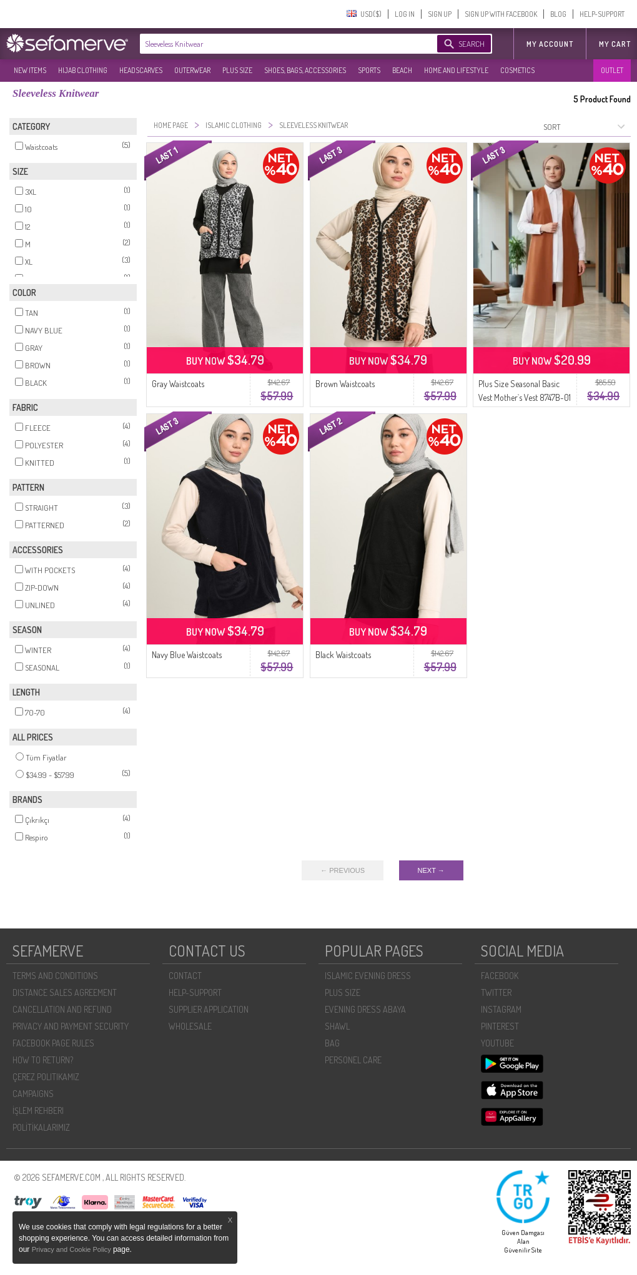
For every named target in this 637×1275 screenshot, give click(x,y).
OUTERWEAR (192, 70)
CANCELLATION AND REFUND (62, 1009)
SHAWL (337, 1026)
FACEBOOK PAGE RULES (53, 1043)
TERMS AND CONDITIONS (55, 975)
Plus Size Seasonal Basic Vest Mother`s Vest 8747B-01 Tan (524, 397)
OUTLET (612, 70)
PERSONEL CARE (353, 1060)
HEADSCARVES (140, 70)
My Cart (615, 44)
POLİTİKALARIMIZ (41, 1127)
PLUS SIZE (237, 70)
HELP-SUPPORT (602, 14)
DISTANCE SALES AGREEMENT (64, 992)
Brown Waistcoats (345, 383)
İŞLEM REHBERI (38, 1110)
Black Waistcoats (343, 654)
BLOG (558, 14)
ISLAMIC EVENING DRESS (368, 975)
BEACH (402, 70)
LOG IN (405, 14)
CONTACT (185, 975)
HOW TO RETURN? (42, 1060)
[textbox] (276, 44)
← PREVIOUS (342, 870)
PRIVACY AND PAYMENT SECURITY (70, 1026)
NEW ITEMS (30, 70)
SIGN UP (440, 14)
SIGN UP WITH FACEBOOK (501, 14)
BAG (332, 1043)
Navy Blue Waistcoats (187, 654)
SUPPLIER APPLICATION (209, 1009)
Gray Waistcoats (178, 383)
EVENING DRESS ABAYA (365, 1009)
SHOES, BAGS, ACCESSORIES (305, 70)
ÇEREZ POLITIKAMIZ (45, 1076)
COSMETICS (517, 70)
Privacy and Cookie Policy (72, 1249)
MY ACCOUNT (549, 44)
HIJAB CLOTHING (82, 70)
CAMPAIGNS (33, 1093)
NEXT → (431, 870)
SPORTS (369, 70)
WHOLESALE (190, 1026)
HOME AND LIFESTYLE (456, 70)
